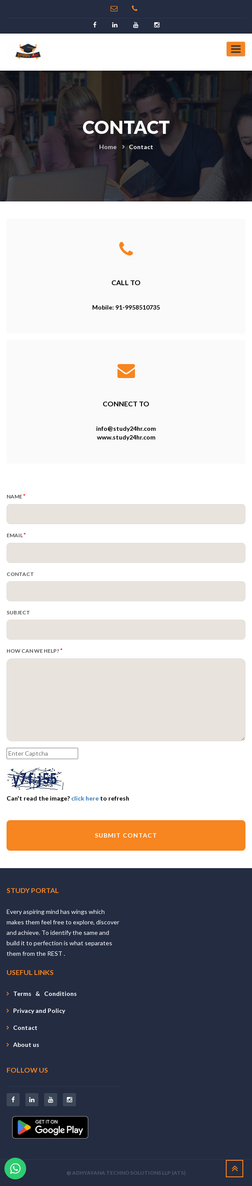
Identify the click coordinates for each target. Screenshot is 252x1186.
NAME (16, 496)
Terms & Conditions (45, 993)
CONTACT (20, 574)
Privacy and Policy (39, 1010)
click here (85, 798)
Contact (25, 1027)
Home (108, 146)
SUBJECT (18, 612)
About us (26, 1044)
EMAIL (16, 534)
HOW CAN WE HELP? (34, 650)
